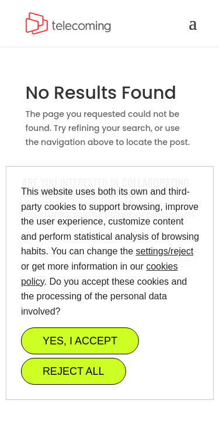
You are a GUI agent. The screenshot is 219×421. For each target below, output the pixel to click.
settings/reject (164, 251)
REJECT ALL (73, 371)
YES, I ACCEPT (79, 341)
